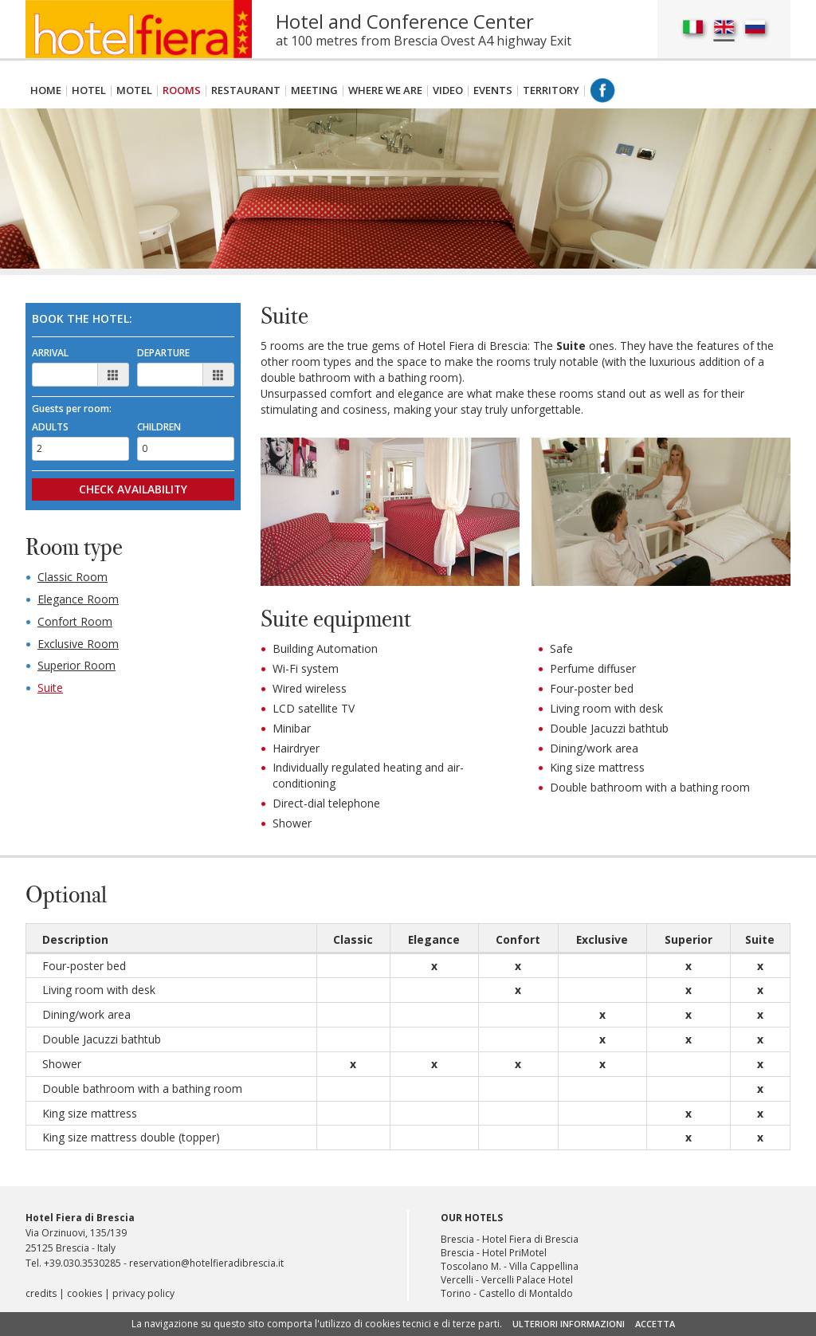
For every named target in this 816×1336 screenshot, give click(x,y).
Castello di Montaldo (526, 1296)
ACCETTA (655, 1324)
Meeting (314, 90)
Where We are (385, 90)
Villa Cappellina (544, 1269)
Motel (134, 90)
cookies (84, 1296)
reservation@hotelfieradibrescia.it (206, 1266)
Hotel (89, 90)
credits (41, 1296)
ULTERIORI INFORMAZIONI (568, 1324)
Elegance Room (78, 599)
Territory (551, 90)
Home (45, 90)
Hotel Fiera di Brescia (530, 1242)
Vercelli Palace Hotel (527, 1283)
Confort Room (74, 622)
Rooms (182, 90)
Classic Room (72, 577)
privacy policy (143, 1296)
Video (448, 90)
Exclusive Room (78, 644)
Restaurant (245, 90)
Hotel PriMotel (514, 1256)
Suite (50, 689)
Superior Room (76, 666)
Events (492, 90)
